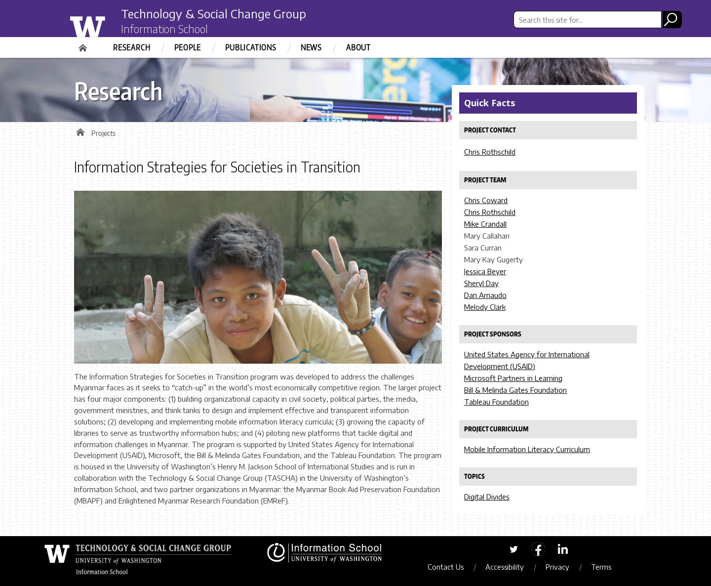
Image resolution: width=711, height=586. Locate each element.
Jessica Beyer (485, 271)
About (358, 47)
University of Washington (107, 26)
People (187, 47)
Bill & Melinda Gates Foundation (515, 389)
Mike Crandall (485, 223)
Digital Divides (487, 496)
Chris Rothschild (489, 151)
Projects (103, 133)
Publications (250, 47)
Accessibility (504, 566)
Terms (601, 566)
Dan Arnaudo (485, 295)
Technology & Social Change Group (213, 13)
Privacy (557, 566)
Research (131, 47)
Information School (164, 29)
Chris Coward (486, 200)
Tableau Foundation (496, 401)
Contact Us (446, 566)
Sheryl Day (481, 283)
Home (84, 44)
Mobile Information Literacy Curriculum (527, 449)
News (311, 47)
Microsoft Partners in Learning (513, 378)
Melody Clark (485, 306)
